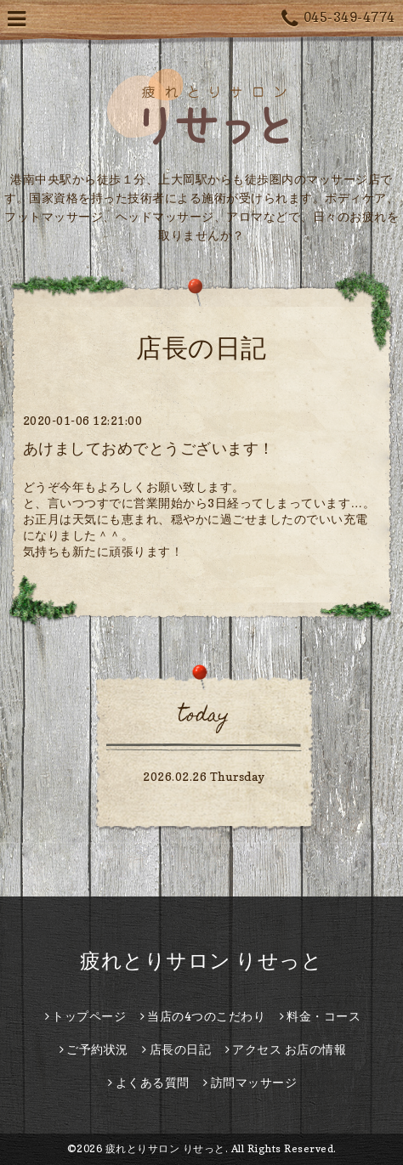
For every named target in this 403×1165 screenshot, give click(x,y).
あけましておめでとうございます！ (149, 448)
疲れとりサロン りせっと (201, 960)
